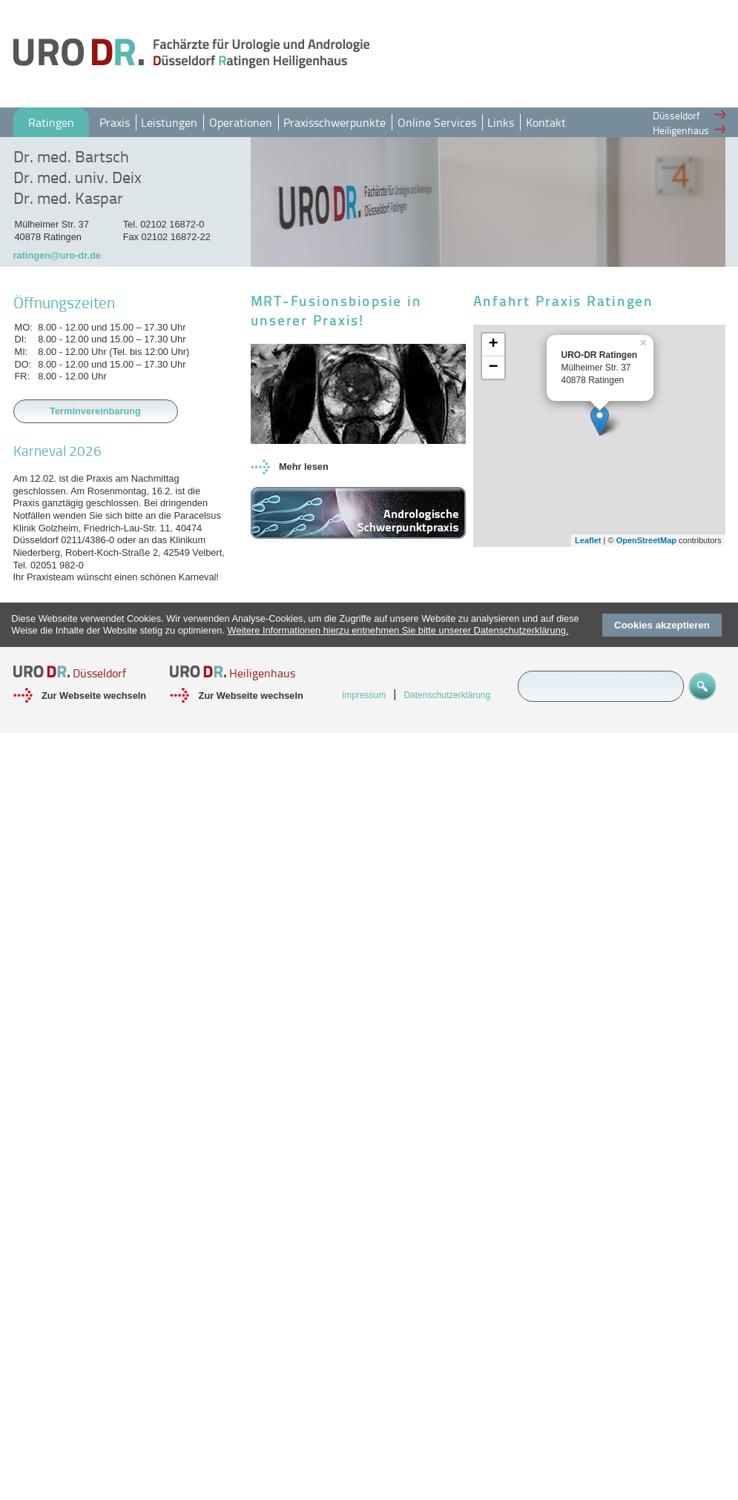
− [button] (493, 367)
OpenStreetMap (646, 540)
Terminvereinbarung (95, 411)
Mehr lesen (304, 466)
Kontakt (546, 122)
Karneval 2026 (57, 450)
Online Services (437, 122)
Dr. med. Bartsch (71, 156)
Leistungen (169, 122)
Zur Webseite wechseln (94, 695)
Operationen (240, 122)
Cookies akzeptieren (662, 625)
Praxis (114, 122)
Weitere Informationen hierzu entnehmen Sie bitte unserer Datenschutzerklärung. (398, 630)
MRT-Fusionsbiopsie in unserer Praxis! (336, 310)
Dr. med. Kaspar (68, 198)
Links (500, 122)
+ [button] (493, 344)
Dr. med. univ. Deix (77, 177)
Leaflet (588, 540)
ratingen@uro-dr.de (57, 255)
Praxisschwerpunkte (334, 122)
